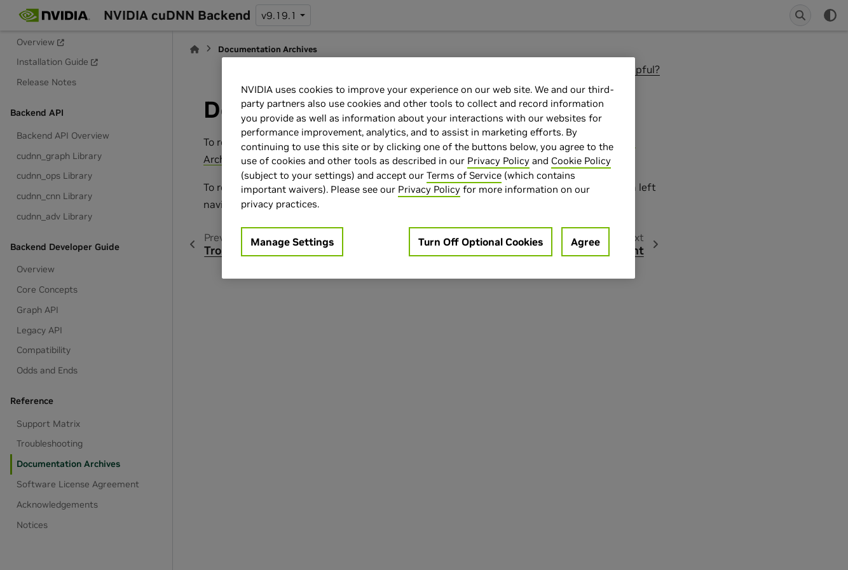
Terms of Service (464, 175)
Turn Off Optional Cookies (480, 241)
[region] (428, 168)
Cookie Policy (581, 161)
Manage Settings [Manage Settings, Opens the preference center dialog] (292, 241)
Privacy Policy (498, 161)
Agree (585, 241)
